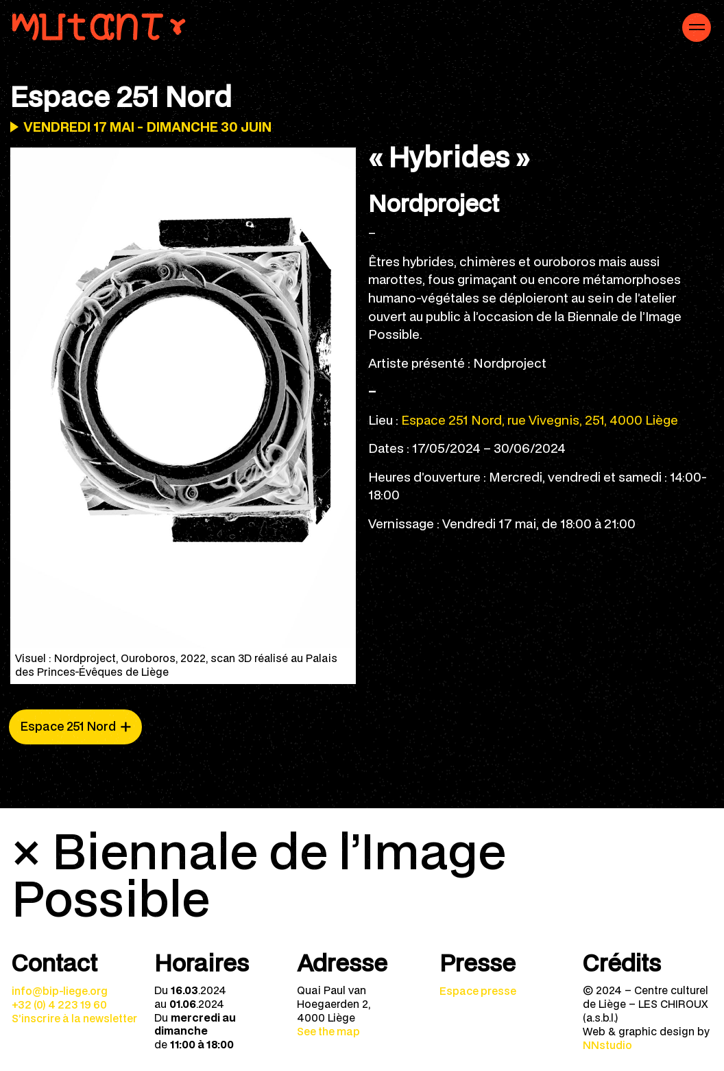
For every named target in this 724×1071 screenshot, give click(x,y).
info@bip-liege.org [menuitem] (60, 991)
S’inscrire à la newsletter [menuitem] (74, 1018)
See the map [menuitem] (328, 1031)
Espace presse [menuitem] (477, 991)
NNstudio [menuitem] (607, 1045)
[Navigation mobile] (696, 27)
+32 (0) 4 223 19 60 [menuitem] (59, 1004)
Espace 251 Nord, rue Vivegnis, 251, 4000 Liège (539, 419)
